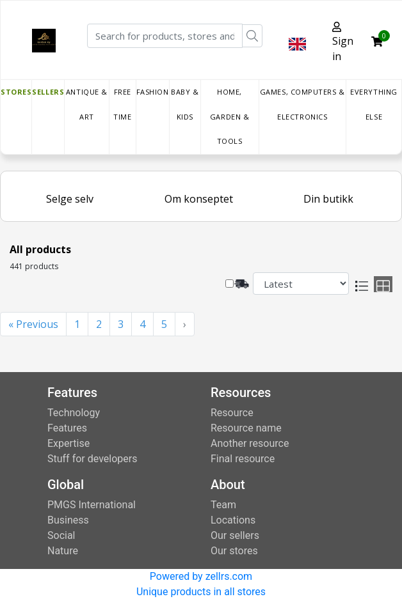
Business (68, 520)
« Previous (33, 324)
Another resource (250, 443)
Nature (62, 551)
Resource (232, 413)
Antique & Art (87, 104)
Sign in (342, 42)
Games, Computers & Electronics (302, 104)
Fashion (152, 92)
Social (61, 535)
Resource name (246, 428)
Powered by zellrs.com (201, 576)
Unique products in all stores (201, 592)
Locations (233, 520)
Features (67, 428)
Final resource (243, 459)
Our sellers (235, 535)
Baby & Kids (184, 104)
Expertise (68, 443)
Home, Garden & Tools (229, 116)
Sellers (48, 92)
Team (223, 505)
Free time (122, 104)
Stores (16, 92)
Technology (73, 413)
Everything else (374, 104)
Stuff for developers (92, 459)
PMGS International (91, 505)
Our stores (234, 551)
